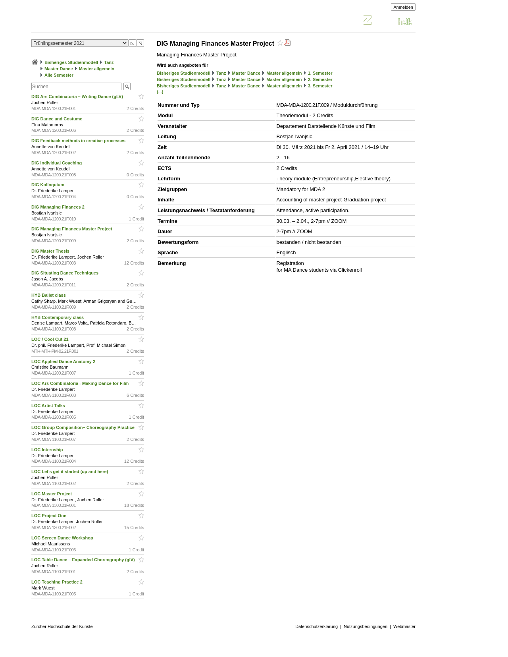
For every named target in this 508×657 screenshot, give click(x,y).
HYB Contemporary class (58, 317)
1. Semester (320, 73)
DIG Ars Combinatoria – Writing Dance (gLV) (77, 96)
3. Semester (320, 85)
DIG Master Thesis (51, 251)
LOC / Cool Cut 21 (50, 339)
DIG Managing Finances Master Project (72, 228)
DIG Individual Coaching (57, 162)
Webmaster (404, 626)
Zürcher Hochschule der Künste (62, 626)
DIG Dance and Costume (57, 118)
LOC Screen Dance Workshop (62, 537)
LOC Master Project (52, 493)
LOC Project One (49, 515)
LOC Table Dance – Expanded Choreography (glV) (83, 559)
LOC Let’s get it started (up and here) (70, 471)
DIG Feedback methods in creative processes (79, 140)
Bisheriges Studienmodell (71, 62)
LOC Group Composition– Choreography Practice (83, 427)
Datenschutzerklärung (316, 626)
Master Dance (58, 68)
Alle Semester (58, 75)
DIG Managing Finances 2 (58, 207)
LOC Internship (47, 449)
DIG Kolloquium (48, 184)
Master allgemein (96, 68)
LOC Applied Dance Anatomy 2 (63, 361)
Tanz (109, 62)
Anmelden (403, 7)
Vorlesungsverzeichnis (89, 21)
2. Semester (320, 79)
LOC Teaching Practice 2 (57, 582)
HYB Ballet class (49, 295)
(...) (160, 91)
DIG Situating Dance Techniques (65, 273)
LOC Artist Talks (48, 405)
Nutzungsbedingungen (365, 626)
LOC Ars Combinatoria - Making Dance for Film (80, 383)
